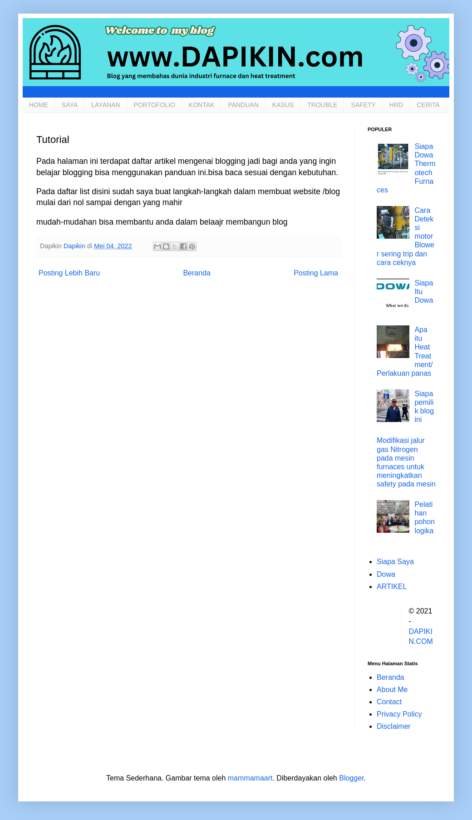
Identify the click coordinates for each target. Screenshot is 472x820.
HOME (38, 104)
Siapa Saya (395, 561)
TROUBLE (322, 104)
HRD (396, 104)
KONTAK (202, 104)
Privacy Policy (399, 714)
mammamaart (250, 778)
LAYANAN (105, 104)
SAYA (70, 104)
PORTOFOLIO (154, 104)
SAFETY (363, 104)
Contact (389, 702)
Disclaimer (394, 726)
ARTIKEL (392, 586)
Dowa (386, 574)
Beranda (197, 273)
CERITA (428, 104)
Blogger (351, 778)
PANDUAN (243, 104)
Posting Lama (316, 273)
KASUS (283, 104)
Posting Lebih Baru (69, 273)
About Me (392, 689)
